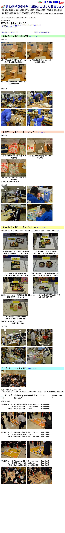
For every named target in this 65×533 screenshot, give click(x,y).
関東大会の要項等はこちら (42, 32)
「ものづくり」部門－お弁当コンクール (18, 227)
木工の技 (16, 25)
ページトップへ (33, 36)
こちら (57, 231)
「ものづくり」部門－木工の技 (14, 36)
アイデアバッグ (24, 25)
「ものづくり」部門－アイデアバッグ (17, 132)
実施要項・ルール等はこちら (10, 32)
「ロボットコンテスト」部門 (13, 368)
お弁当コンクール (35, 25)
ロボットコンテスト (8, 26)
